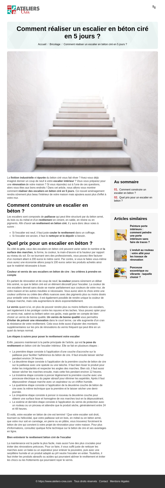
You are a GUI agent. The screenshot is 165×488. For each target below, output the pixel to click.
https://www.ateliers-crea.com (55, 481)
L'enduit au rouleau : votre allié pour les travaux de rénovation (142, 255)
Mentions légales (119, 481)
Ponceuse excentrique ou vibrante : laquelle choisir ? (141, 272)
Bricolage (55, 44)
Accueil (42, 44)
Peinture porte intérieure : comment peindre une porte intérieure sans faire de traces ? (140, 234)
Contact (103, 481)
